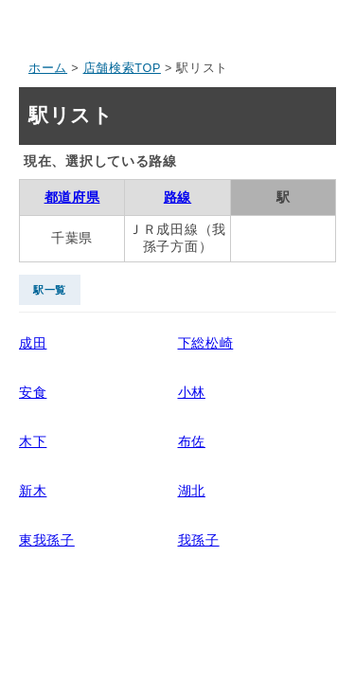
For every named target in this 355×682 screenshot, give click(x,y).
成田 (32, 342)
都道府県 (72, 197)
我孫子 (199, 539)
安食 (32, 392)
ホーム (47, 68)
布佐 (191, 441)
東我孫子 (47, 539)
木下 (32, 441)
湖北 (191, 490)
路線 (177, 197)
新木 (32, 490)
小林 (191, 392)
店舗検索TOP (122, 68)
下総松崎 (206, 342)
